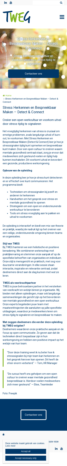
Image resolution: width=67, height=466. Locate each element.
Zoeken (61, 3)
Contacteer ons (33, 73)
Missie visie (52, 441)
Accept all (25, 451)
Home (8, 95)
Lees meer (10, 446)
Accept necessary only (25, 458)
